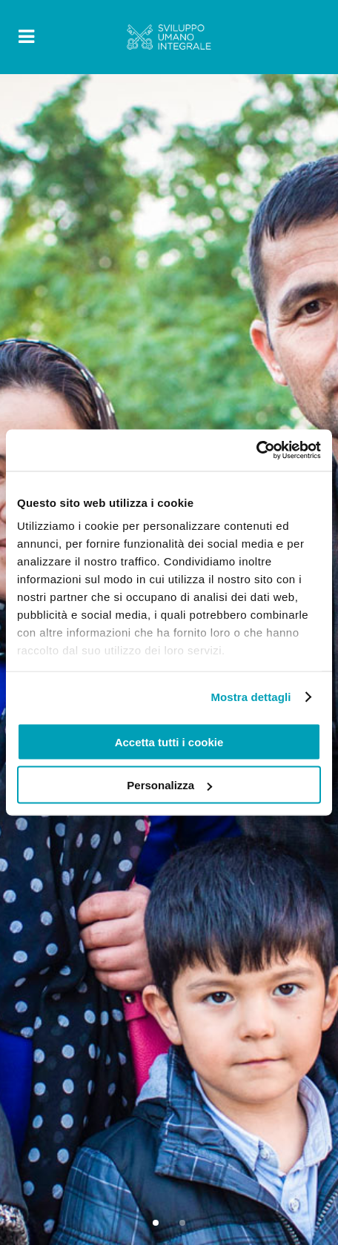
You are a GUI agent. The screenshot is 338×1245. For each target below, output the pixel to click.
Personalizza (169, 785)
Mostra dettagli (251, 697)
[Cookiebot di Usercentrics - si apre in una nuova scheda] (256, 450)
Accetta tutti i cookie (169, 741)
